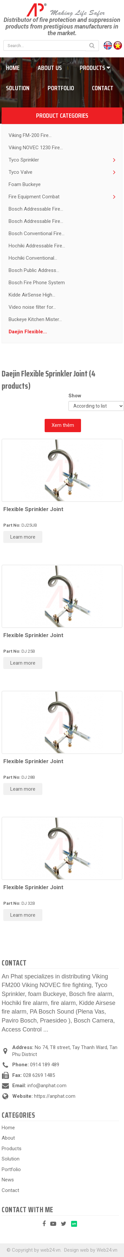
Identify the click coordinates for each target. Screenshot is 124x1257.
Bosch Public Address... (34, 270)
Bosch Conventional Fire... (36, 233)
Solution (11, 1159)
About (8, 1138)
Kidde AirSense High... (32, 295)
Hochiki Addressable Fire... (37, 246)
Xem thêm (63, 425)
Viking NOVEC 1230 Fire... (36, 148)
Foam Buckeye (25, 184)
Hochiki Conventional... (33, 258)
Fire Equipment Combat (34, 197)
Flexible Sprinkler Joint (33, 509)
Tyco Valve (20, 172)
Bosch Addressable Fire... (36, 209)
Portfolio (61, 88)
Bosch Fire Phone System (37, 283)
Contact (102, 88)
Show (76, 396)
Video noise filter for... (32, 307)
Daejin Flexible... (28, 332)
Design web (76, 1250)
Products (95, 67)
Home (8, 1128)
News (8, 1180)
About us (50, 67)
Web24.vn (107, 1250)
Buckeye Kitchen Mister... (35, 319)
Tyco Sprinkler (24, 160)
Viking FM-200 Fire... (30, 135)
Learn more (22, 537)
